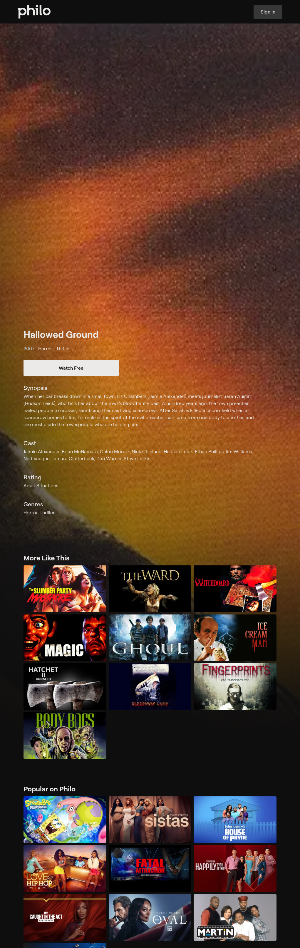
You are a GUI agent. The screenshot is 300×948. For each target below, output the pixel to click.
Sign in (268, 12)
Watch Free (71, 368)
